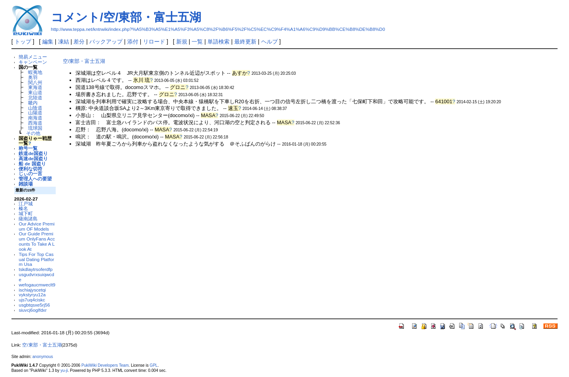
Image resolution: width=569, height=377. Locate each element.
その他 (33, 133)
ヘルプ (269, 41)
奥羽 (33, 77)
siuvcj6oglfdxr (33, 310)
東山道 (35, 92)
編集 (47, 41)
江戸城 (26, 203)
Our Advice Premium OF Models (37, 226)
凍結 (63, 41)
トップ (23, 41)
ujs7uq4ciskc (32, 299)
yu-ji (64, 370)
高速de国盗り (33, 158)
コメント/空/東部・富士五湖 (126, 17)
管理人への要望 (35, 178)
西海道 (35, 122)
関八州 (35, 82)
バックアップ (105, 41)
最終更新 (245, 41)
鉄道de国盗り (33, 153)
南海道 (35, 117)
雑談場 (26, 183)
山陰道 (35, 107)
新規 (181, 41)
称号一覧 (28, 148)
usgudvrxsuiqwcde (36, 277)
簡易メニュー (33, 56)
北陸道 (35, 97)
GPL (154, 365)
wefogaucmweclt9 (37, 284)
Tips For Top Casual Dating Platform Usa (36, 259)
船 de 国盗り (32, 163)
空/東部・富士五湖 (84, 61)
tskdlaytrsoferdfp (36, 269)
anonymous (42, 356)
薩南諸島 (28, 218)
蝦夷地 (35, 72)
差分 (79, 41)
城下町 (26, 213)
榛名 (23, 208)
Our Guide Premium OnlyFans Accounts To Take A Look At (37, 241)
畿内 (33, 102)
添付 (132, 41)
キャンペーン (33, 61)
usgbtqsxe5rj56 (34, 304)
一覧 (197, 41)
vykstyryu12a (32, 294)
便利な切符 (30, 168)
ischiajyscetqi (32, 289)
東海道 (35, 87)
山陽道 (35, 112)
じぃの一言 (30, 173)
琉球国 (35, 128)
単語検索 (218, 41)
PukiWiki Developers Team (105, 365)
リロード (154, 41)
